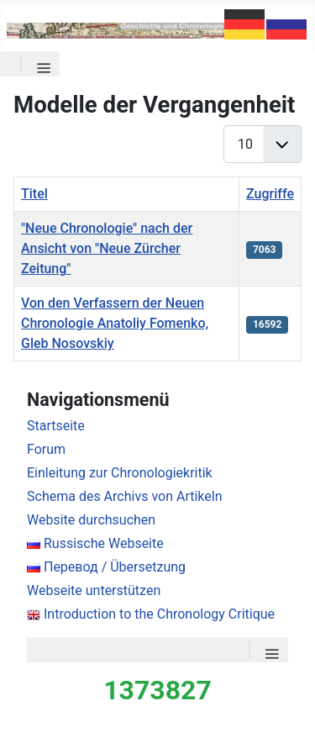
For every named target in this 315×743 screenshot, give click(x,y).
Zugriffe (270, 194)
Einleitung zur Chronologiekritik (120, 473)
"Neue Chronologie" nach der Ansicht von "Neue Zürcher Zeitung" (106, 248)
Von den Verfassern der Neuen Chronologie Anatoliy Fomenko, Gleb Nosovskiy (114, 323)
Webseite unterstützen (93, 590)
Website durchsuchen (91, 520)
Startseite (56, 426)
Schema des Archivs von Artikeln (124, 496)
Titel (34, 194)
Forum (46, 449)
